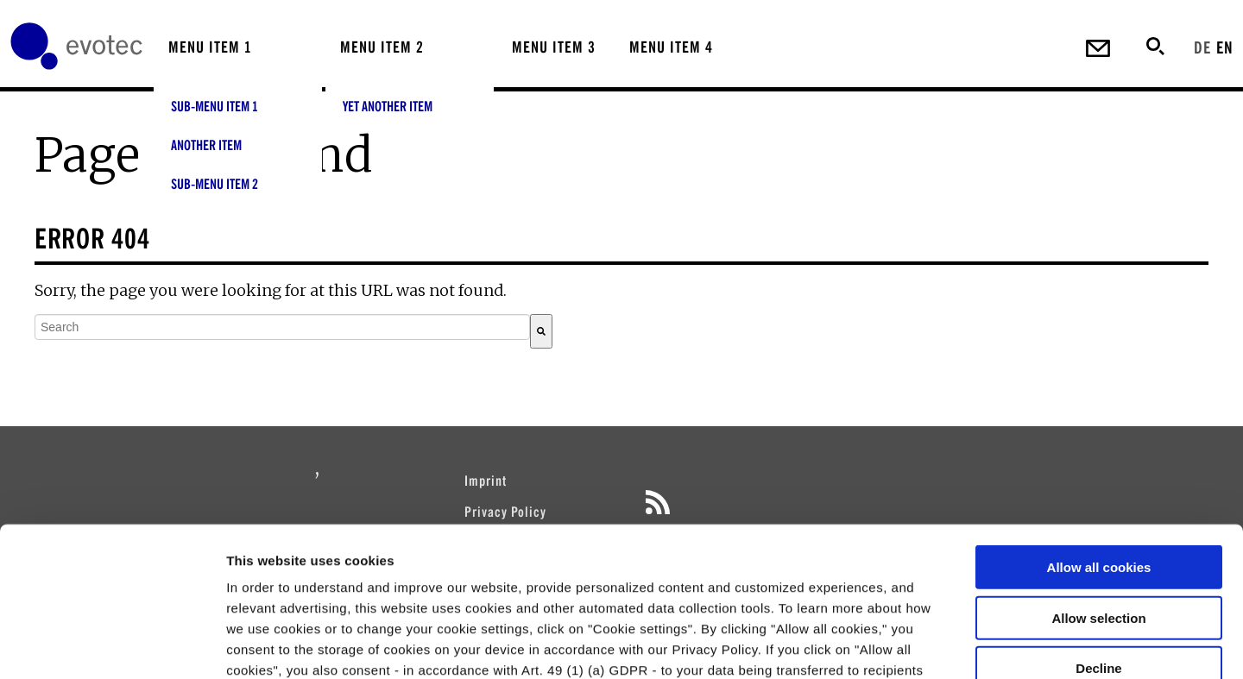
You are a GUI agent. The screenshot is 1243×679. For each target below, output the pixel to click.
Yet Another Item (387, 106)
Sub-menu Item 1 (214, 106)
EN (1225, 47)
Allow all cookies (1099, 413)
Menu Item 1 (210, 46)
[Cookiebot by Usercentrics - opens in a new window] (111, 645)
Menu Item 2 (382, 46)
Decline (1098, 513)
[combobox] (282, 327)
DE (1202, 47)
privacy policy (731, 577)
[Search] (541, 331)
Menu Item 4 (671, 46)
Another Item (206, 145)
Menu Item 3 (554, 46)
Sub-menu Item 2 (214, 184)
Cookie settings (914, 645)
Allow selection (1098, 463)
